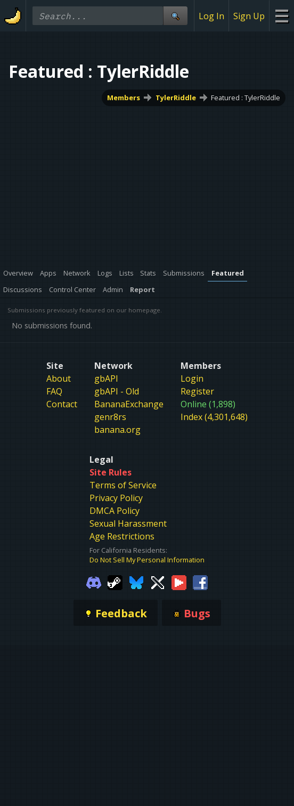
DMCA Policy (114, 511)
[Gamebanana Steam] (115, 581)
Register (197, 391)
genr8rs (110, 417)
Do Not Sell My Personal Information (147, 560)
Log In (211, 16)
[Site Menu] (281, 15)
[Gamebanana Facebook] (200, 581)
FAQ (54, 391)
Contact (61, 404)
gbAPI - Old (116, 391)
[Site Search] (175, 15)
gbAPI (106, 378)
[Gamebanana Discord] (93, 581)
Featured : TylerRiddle (245, 97)
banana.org (117, 430)
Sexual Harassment (128, 523)
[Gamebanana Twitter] (157, 581)
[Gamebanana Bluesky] (136, 581)
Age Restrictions (121, 536)
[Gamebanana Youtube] (178, 581)
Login (192, 378)
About (58, 378)
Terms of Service (123, 485)
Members (123, 97)
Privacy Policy (116, 498)
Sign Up (249, 16)
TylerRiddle (176, 97)
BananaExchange (129, 404)
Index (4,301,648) (214, 417)
